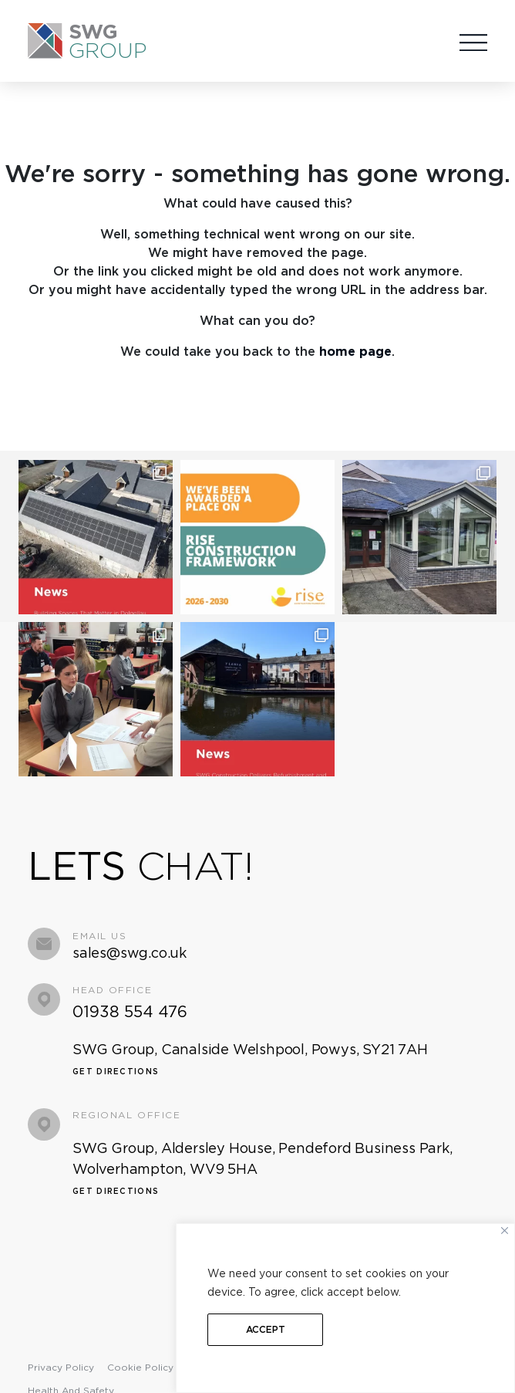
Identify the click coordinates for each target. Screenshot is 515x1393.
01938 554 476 (129, 1005)
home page (355, 351)
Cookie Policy (140, 1361)
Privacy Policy (61, 1361)
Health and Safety (71, 1384)
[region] (345, 1308)
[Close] (504, 1230)
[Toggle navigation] (473, 40)
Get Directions (115, 1065)
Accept (265, 1329)
